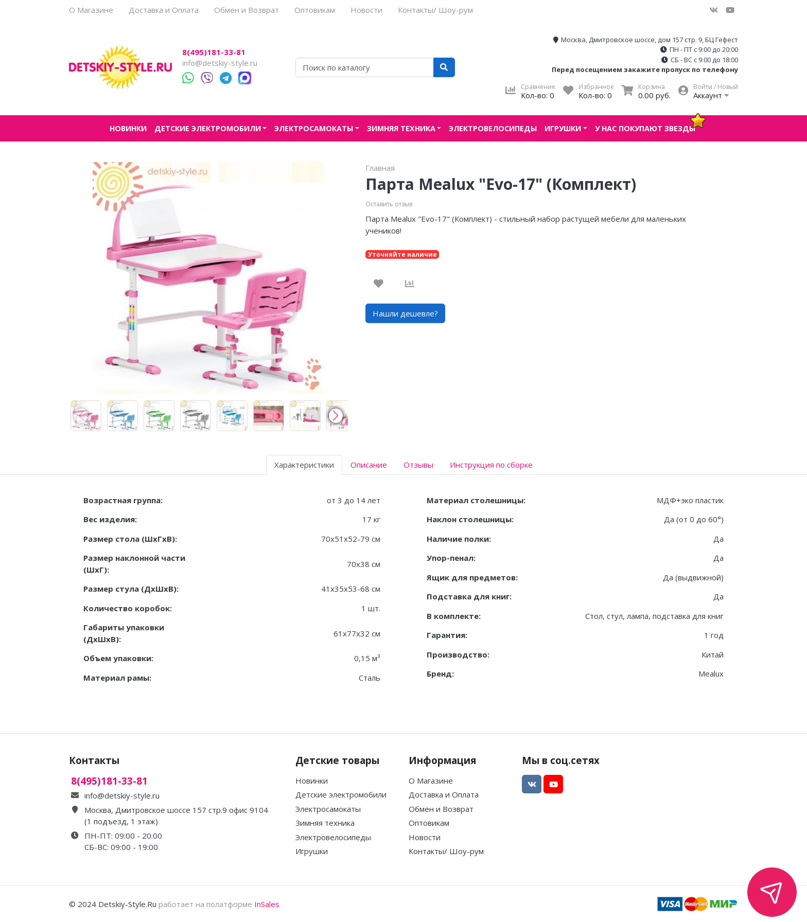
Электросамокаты (313, 128)
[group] (86, 415)
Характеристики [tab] (304, 464)
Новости (366, 10)
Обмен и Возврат (246, 10)
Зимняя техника (401, 128)
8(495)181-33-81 (213, 52)
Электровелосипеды (493, 128)
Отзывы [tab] (418, 464)
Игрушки (563, 128)
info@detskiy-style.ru (219, 63)
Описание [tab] (368, 464)
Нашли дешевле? (405, 313)
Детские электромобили (207, 128)
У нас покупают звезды (645, 128)
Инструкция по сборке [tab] (491, 464)
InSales (266, 904)
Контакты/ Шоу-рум (435, 10)
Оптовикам (314, 10)
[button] (336, 415)
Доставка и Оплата (164, 10)
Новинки (128, 128)
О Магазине (91, 10)
